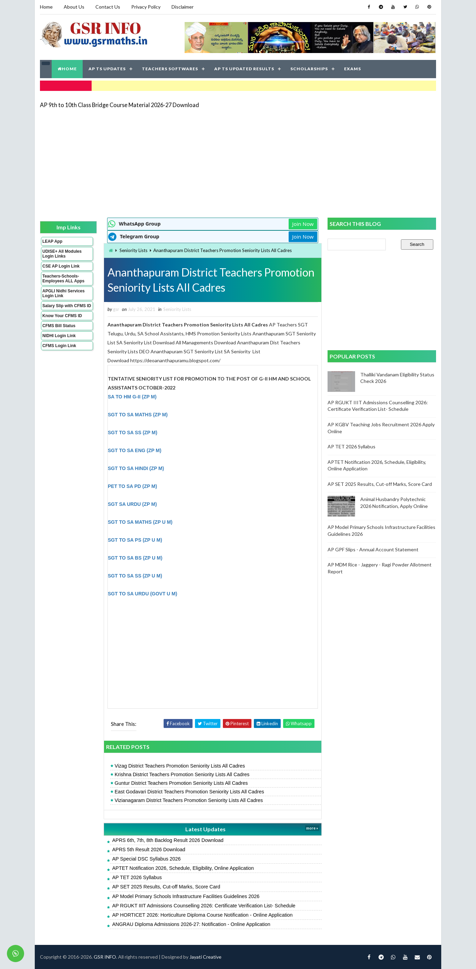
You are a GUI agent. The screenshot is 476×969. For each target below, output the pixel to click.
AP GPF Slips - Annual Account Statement (373, 549)
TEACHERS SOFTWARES (170, 68)
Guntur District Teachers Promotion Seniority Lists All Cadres (181, 783)
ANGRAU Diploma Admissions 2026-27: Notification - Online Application (191, 924)
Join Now (302, 223)
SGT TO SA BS (125, 558)
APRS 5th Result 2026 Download (148, 849)
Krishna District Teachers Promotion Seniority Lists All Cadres (182, 774)
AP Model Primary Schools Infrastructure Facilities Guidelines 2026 (186, 896)
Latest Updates (205, 829)
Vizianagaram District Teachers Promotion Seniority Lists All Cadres (189, 800)
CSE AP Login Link (61, 266)
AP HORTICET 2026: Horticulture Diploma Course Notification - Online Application (202, 915)
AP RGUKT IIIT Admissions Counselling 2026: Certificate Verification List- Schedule (204, 905)
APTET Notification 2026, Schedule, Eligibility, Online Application (183, 868)
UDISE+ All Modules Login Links (62, 254)
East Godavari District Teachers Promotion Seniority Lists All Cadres (189, 791)
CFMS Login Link (59, 345)
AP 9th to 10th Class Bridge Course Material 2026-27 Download (119, 105)
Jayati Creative (205, 957)
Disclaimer (183, 7)
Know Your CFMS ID (62, 315)
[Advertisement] (238, 162)
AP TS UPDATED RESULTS (244, 68)
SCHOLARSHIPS (309, 68)
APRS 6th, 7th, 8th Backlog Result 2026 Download (168, 840)
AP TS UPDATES (107, 68)
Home (46, 7)
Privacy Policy (146, 7)
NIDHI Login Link (59, 335)
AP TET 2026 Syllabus (137, 877)
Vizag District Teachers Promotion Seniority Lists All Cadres (180, 766)
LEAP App (52, 241)
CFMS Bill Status (58, 325)
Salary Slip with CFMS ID (66, 305)
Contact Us (107, 7)
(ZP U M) (153, 558)
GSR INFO (105, 957)
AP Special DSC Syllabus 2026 (146, 859)
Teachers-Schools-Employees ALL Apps (63, 278)
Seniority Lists (133, 250)
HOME (67, 68)
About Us (74, 7)
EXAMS (352, 68)
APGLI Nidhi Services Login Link (63, 293)
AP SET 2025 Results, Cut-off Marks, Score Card (166, 886)
